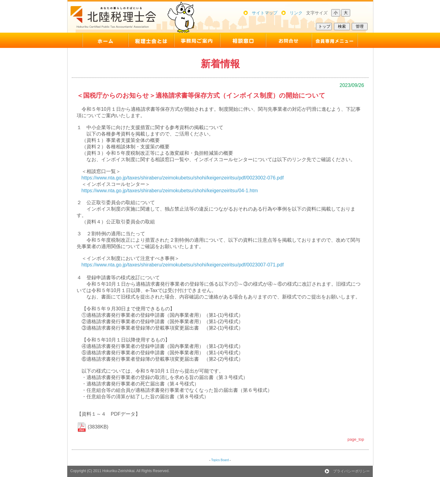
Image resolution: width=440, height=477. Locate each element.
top (97, 40)
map (197, 40)
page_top (355, 439)
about (151, 40)
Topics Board (220, 460)
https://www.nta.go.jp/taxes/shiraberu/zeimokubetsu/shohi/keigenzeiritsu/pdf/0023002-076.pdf (183, 177)
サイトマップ (264, 12)
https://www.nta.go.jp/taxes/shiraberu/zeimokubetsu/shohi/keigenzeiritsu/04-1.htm (170, 190)
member (342, 40)
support (243, 40)
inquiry (289, 40)
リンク (296, 12)
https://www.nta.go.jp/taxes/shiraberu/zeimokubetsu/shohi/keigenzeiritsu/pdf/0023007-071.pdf (183, 264)
